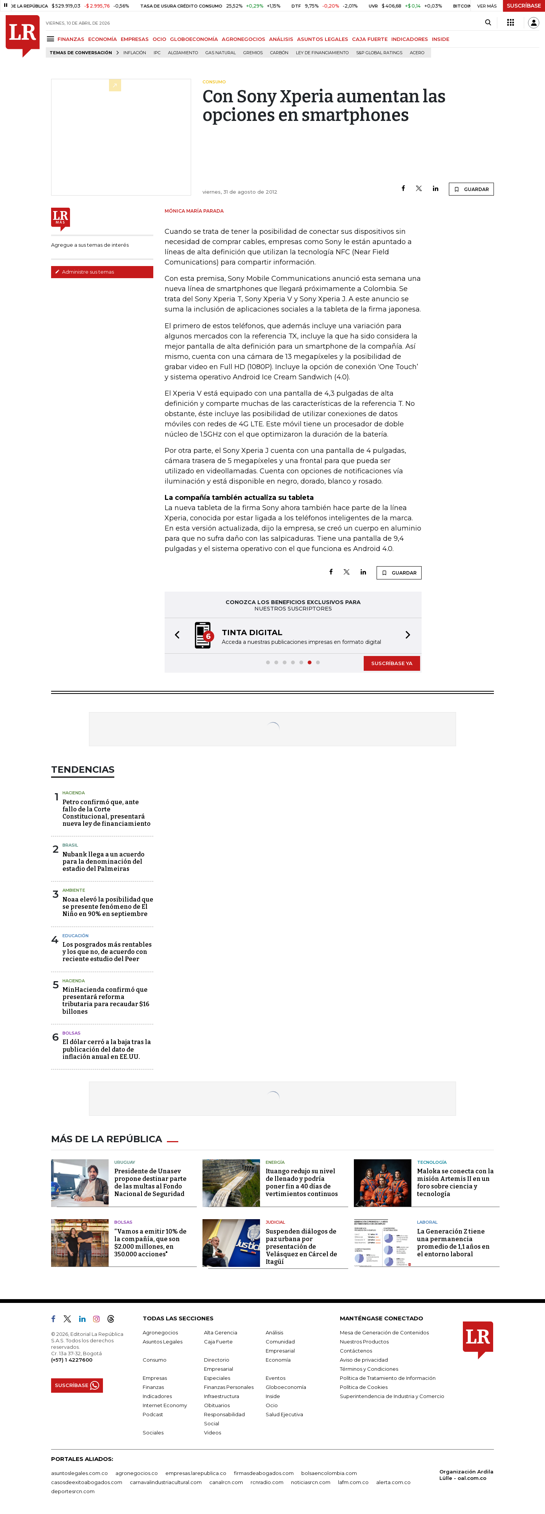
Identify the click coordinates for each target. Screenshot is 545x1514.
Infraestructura (221, 1396)
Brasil (70, 845)
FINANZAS (71, 39)
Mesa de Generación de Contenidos (384, 1332)
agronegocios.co (136, 1473)
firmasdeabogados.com (264, 1473)
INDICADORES (409, 39)
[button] (175, 635)
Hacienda (73, 792)
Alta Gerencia (220, 1332)
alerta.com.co (393, 1482)
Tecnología (432, 1162)
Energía (275, 1162)
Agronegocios (160, 1332)
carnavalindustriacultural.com (166, 1482)
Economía (278, 1360)
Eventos (275, 1378)
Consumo (155, 1360)
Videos (212, 1432)
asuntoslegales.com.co (79, 1473)
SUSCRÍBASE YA (392, 663)
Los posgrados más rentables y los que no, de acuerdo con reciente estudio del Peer (107, 952)
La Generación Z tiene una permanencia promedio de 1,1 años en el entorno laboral (453, 1243)
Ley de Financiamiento (322, 52)
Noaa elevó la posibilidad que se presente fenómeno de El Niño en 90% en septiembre (107, 906)
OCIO (159, 39)
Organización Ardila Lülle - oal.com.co (466, 1475)
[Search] (488, 23)
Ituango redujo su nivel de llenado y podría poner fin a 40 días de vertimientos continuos (302, 1183)
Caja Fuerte (218, 1342)
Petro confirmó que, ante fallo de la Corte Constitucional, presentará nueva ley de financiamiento (106, 813)
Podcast (153, 1414)
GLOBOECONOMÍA (194, 39)
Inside (273, 1396)
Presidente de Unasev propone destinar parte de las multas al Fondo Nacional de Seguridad (150, 1183)
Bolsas (71, 1033)
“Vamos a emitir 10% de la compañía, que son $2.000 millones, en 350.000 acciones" (150, 1243)
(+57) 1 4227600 (71, 1360)
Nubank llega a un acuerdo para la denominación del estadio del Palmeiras (103, 861)
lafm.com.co (353, 1482)
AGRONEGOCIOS (243, 39)
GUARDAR (471, 189)
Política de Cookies (364, 1387)
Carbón (279, 52)
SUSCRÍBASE (524, 5)
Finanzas (153, 1387)
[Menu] (52, 39)
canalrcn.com (226, 1482)
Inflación (134, 52)
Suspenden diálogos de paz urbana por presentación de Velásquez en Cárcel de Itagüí (301, 1246)
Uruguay (124, 1162)
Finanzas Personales (229, 1387)
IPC (157, 52)
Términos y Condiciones (369, 1369)
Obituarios (217, 1405)
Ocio (272, 1405)
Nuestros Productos (364, 1342)
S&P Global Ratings (379, 52)
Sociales (153, 1432)
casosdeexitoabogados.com (86, 1482)
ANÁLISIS (281, 39)
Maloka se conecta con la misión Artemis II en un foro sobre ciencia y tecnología (455, 1183)
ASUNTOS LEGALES (322, 39)
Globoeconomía (286, 1387)
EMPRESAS (135, 39)
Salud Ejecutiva (284, 1414)
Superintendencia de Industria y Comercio (392, 1396)
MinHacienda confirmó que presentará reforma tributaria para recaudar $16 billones (105, 1000)
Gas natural (221, 52)
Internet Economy (165, 1405)
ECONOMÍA (102, 39)
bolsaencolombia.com (329, 1473)
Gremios (253, 52)
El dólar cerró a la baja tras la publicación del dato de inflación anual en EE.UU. (106, 1049)
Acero (417, 52)
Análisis (274, 1332)
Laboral (427, 1222)
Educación (75, 935)
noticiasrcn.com (310, 1482)
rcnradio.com (267, 1482)
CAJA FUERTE (370, 39)
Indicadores (157, 1396)
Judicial (275, 1222)
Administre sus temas (84, 272)
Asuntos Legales (162, 1342)
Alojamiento (183, 52)
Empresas (155, 1378)
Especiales (217, 1378)
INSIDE (440, 39)
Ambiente (73, 890)
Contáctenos (356, 1351)
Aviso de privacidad (364, 1360)
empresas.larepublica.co (195, 1473)
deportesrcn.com (73, 1491)
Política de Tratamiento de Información (388, 1378)
